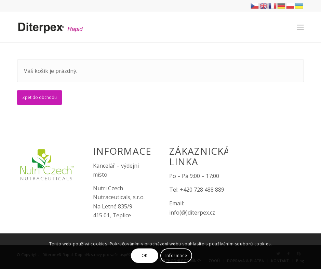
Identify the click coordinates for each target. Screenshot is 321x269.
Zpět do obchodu (39, 97)
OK (145, 255)
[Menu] (300, 27)
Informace (176, 255)
